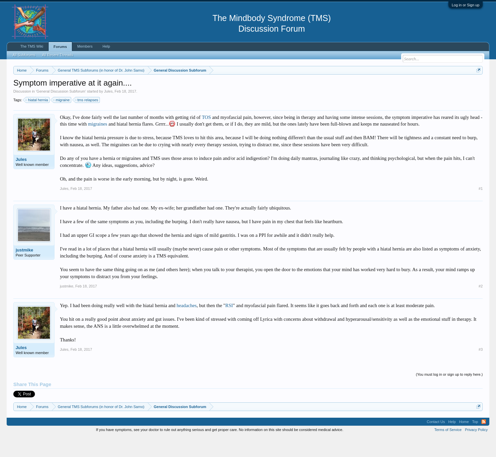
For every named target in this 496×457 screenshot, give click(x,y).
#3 (481, 369)
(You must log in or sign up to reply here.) (449, 394)
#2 (481, 306)
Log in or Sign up (465, 5)
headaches (186, 325)
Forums (60, 47)
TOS (206, 137)
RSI (229, 325)
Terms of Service (448, 450)
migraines (97, 144)
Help (106, 46)
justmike (24, 269)
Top (475, 442)
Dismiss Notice (477, 85)
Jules (108, 111)
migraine (62, 120)
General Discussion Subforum (61, 111)
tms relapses (87, 120)
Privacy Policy (476, 450)
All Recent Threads (57, 55)
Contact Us (436, 442)
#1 (481, 209)
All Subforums (24, 55)
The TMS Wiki (31, 46)
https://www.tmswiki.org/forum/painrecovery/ (318, 86)
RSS (483, 441)
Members (85, 46)
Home (464, 442)
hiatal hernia (37, 120)
